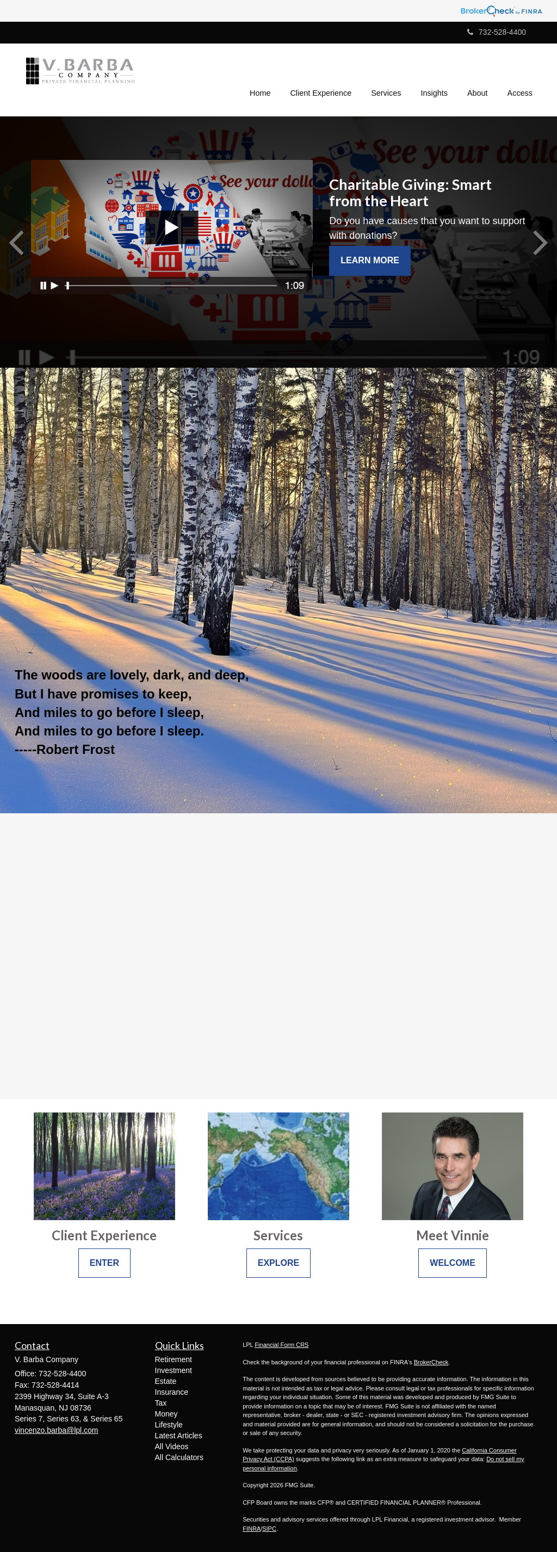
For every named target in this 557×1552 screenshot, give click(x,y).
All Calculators (179, 1457)
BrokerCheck (431, 1362)
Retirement (173, 1359)
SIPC (269, 1528)
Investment (173, 1370)
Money (166, 1413)
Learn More (370, 260)
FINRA (252, 1528)
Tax (161, 1403)
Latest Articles (178, 1435)
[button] (320, 78)
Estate (166, 1381)
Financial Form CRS (281, 1344)
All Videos (172, 1446)
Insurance (171, 1392)
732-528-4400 (496, 32)
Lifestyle (169, 1424)
